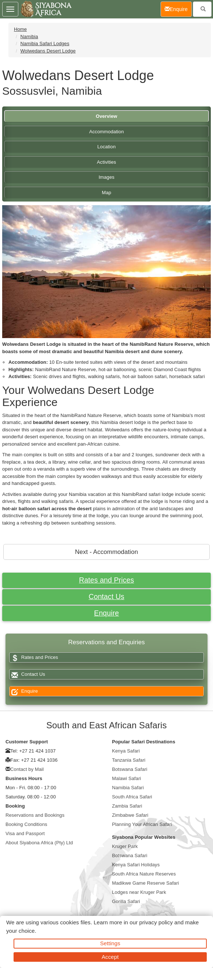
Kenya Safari (126, 751)
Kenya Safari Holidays (136, 864)
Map (106, 192)
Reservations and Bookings (35, 815)
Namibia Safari (128, 787)
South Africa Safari (132, 797)
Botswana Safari (129, 769)
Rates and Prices (106, 580)
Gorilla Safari (126, 901)
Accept (110, 957)
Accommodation (106, 131)
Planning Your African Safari (142, 824)
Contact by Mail (27, 769)
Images (106, 177)
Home (20, 29)
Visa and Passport (25, 833)
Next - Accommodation (106, 551)
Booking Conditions (26, 824)
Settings (110, 943)
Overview (106, 116)
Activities (106, 162)
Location (107, 146)
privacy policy (156, 922)
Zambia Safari (127, 806)
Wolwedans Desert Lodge (48, 51)
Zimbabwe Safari (130, 815)
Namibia (29, 36)
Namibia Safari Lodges (44, 43)
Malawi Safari (126, 778)
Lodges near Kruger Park (139, 892)
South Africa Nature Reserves (144, 874)
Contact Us (106, 596)
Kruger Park (125, 846)
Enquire (106, 613)
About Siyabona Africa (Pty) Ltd (39, 842)
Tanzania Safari (129, 760)
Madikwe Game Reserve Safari (145, 883)
